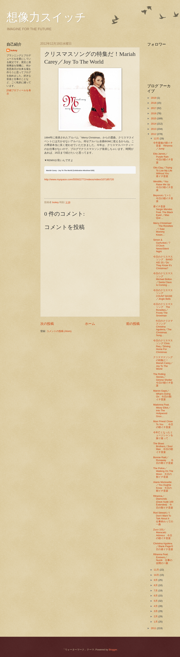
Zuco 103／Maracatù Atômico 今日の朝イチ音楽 (162, 534)
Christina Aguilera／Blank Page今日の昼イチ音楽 (163, 546)
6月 (156, 595)
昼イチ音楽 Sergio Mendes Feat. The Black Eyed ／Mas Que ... (163, 212)
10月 (157, 575)
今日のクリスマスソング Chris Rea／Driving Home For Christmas (163, 346)
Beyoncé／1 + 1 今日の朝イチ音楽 (163, 198)
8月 (156, 585)
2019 (154, 97)
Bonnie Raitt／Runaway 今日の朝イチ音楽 (163, 460)
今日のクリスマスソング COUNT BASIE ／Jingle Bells (163, 294)
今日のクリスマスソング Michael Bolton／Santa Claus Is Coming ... (163, 279)
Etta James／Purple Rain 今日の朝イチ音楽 (163, 158)
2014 (154, 123)
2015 (154, 118)
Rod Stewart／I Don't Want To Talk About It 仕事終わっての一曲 (163, 518)
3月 (156, 611)
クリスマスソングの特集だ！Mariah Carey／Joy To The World (163, 363)
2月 (156, 616)
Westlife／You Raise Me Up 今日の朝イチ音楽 (163, 185)
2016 (154, 113)
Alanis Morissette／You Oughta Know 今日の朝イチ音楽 (162, 486)
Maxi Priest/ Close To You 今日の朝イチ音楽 (163, 424)
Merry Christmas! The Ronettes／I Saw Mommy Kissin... (163, 229)
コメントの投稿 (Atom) (58, 331)
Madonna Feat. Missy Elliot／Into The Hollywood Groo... (161, 410)
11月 (157, 569)
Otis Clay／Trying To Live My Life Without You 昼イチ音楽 (162, 172)
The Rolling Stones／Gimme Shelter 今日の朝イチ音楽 (164, 380)
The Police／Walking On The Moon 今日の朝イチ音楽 (163, 472)
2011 (154, 628)
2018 (154, 102)
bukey (13, 50)
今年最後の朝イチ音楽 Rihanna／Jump (163, 145)
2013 (154, 129)
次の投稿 (47, 324)
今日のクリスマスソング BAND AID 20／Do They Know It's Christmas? (163, 262)
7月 (156, 590)
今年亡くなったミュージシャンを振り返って (163, 435)
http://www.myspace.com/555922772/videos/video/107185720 (79, 179)
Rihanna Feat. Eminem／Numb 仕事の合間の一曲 (162, 558)
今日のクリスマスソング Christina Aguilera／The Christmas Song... (163, 328)
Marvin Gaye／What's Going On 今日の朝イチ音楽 (162, 395)
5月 (156, 600)
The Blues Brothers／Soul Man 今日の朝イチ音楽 (163, 448)
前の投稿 (133, 324)
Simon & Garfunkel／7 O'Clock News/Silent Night (161, 245)
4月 (156, 606)
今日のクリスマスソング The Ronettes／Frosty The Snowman (163, 310)
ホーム (90, 324)
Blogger (113, 649)
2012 (154, 134)
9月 (156, 580)
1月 (156, 621)
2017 (154, 108)
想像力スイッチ (46, 17)
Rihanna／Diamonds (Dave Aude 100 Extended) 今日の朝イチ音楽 (163, 502)
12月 (157, 138)
